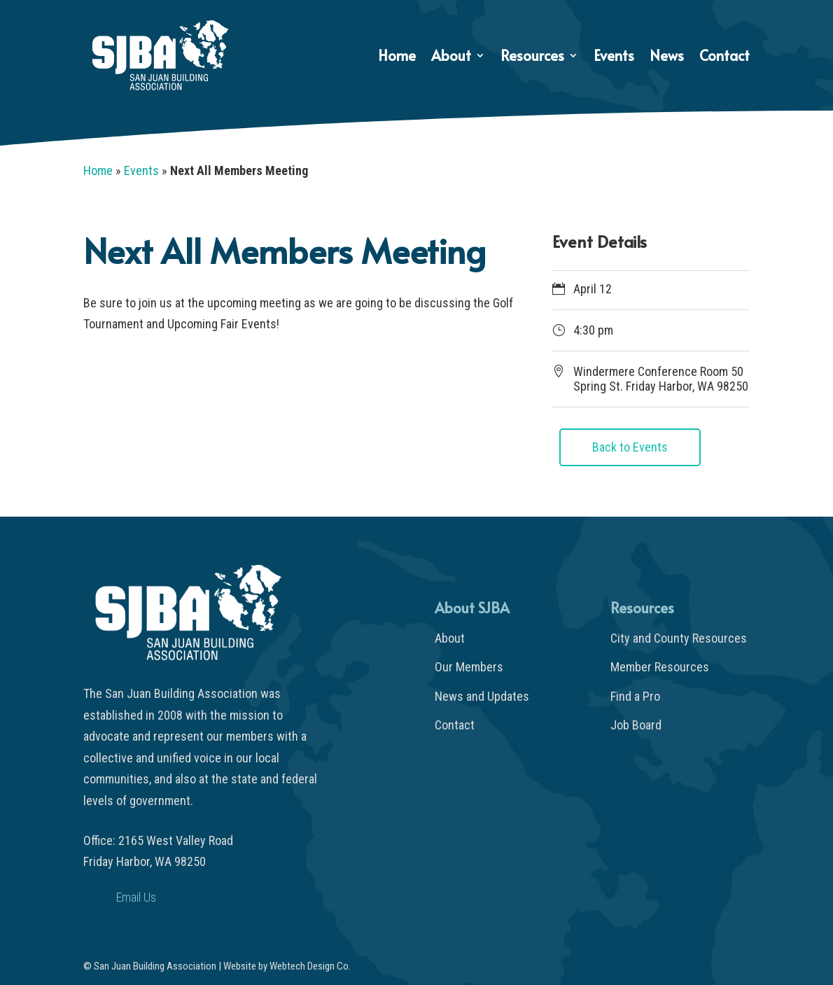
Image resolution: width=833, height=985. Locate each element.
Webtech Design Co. (310, 966)
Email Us (136, 897)
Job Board (636, 725)
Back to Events (630, 447)
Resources (532, 57)
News (667, 57)
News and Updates (482, 696)
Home (397, 57)
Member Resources (659, 666)
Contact (724, 57)
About (451, 57)
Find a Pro (635, 696)
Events (614, 57)
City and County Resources (678, 638)
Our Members (469, 666)
